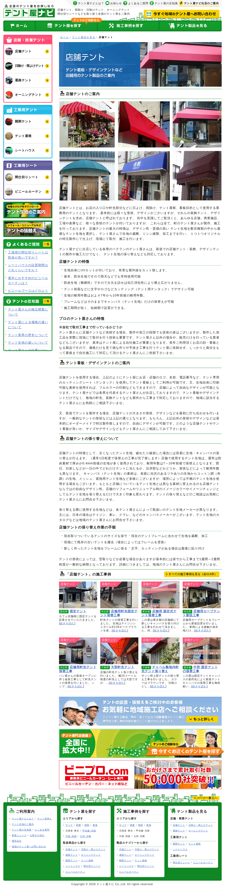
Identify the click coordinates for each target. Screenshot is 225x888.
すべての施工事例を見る (193, 574)
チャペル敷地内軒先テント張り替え (160, 650)
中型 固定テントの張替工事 (202, 650)
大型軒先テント (119, 650)
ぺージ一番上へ (207, 798)
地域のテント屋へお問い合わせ (29, 846)
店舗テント (71, 849)
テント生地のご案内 (23, 824)
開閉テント (71, 860)
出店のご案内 (201, 3)
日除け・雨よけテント (93, 849)
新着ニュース (19, 835)
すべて (69, 825)
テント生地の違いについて (28, 342)
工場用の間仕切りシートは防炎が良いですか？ (28, 255)
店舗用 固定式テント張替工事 (160, 595)
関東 (78, 825)
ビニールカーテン (75, 872)
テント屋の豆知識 (166, 3)
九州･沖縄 (85, 836)
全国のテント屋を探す (66, 25)
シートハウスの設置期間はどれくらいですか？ (28, 267)
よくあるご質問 (138, 3)
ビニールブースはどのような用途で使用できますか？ (28, 293)
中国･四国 (71, 836)
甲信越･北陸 (89, 830)
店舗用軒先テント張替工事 (78, 650)
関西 (86, 825)
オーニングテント (91, 855)
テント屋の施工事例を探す (128, 25)
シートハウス (72, 866)
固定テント (78, 595)
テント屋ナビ (29, 10)
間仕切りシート (92, 866)
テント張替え (44, 818)
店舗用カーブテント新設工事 (202, 595)
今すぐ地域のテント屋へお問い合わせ (181, 14)
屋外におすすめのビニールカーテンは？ (28, 280)
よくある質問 (42, 830)
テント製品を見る (190, 25)
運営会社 (17, 841)
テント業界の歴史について (28, 335)
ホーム (19, 25)
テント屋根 (87, 860)
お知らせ (116, 3)
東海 (95, 825)
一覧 (46, 244)
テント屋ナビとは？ (91, 3)
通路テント (71, 855)
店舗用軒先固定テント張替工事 (119, 595)
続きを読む (67, 623)
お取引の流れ (37, 835)
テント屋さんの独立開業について (28, 312)
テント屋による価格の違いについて (28, 324)
